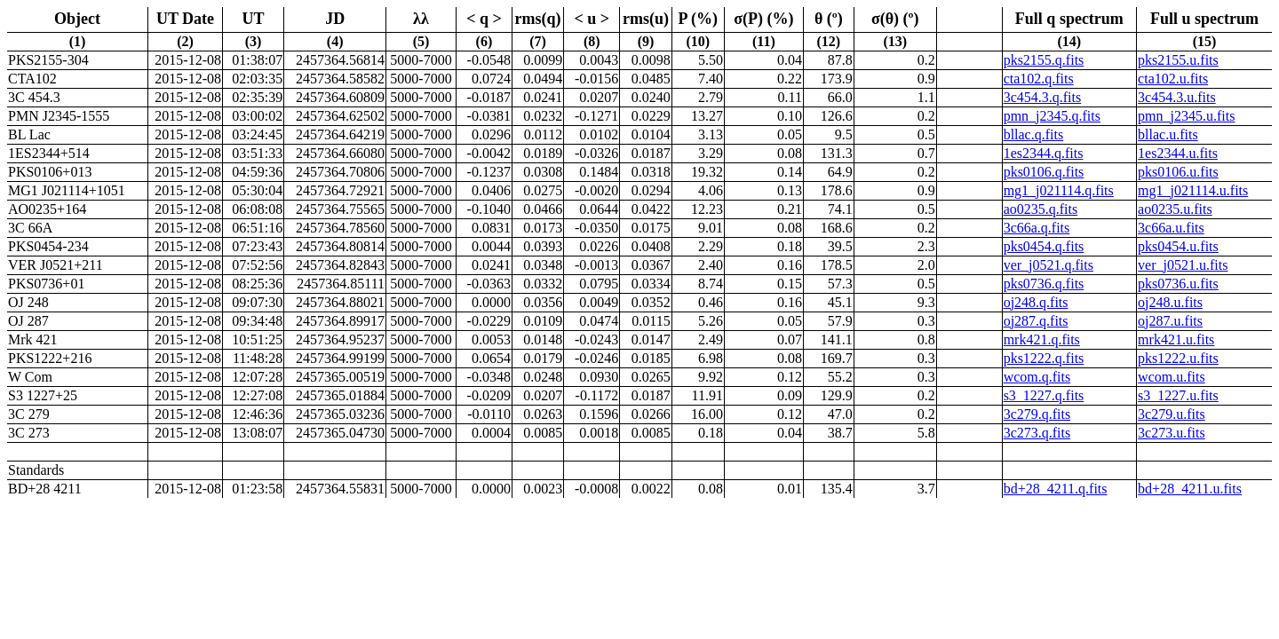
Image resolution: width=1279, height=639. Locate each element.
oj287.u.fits (1170, 320)
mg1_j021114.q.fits (1059, 190)
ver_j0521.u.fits (1182, 264)
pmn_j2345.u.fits (1186, 115)
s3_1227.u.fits (1178, 395)
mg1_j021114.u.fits (1193, 190)
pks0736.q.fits (1044, 283)
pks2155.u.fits (1178, 59)
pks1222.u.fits (1178, 358)
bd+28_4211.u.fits (1190, 488)
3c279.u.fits (1171, 414)
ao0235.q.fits (1041, 209)
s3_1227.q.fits (1044, 395)
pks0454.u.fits (1178, 246)
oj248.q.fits (1036, 302)
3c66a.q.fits (1037, 227)
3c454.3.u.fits (1177, 97)
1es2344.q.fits (1044, 153)
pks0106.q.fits (1044, 171)
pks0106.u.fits (1178, 171)
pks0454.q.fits (1044, 246)
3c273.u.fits (1171, 432)
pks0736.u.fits (1178, 283)
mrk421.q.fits (1042, 339)
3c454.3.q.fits (1043, 97)
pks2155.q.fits (1044, 59)
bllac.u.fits (1168, 134)
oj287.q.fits (1036, 320)
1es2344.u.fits (1178, 153)
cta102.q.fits (1039, 78)
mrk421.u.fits (1176, 339)
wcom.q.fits (1037, 376)
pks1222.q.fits (1044, 358)
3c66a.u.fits (1171, 227)
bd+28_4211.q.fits (1056, 488)
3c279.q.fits (1037, 414)
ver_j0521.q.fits (1048, 264)
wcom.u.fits (1171, 376)
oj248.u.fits (1170, 302)
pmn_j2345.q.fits (1052, 115)
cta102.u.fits (1173, 78)
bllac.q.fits (1034, 134)
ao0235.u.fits (1175, 209)
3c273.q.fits (1037, 432)
